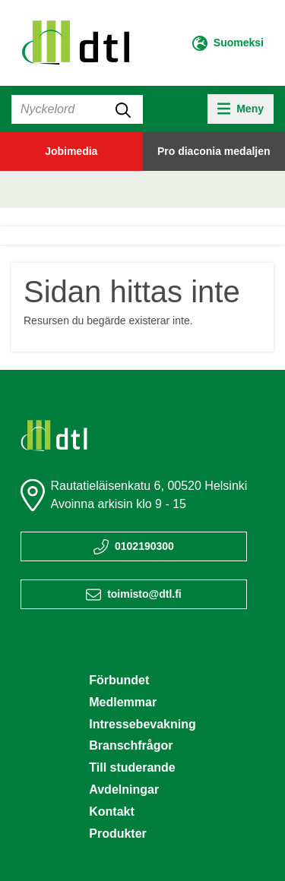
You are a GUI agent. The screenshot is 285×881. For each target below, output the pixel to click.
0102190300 (144, 546)
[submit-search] (123, 109)
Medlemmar (123, 702)
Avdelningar (124, 789)
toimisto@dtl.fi (144, 594)
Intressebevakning (142, 724)
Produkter (118, 833)
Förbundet (119, 680)
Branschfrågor (131, 745)
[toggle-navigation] (240, 109)
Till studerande (132, 767)
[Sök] (77, 109)
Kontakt (112, 811)
